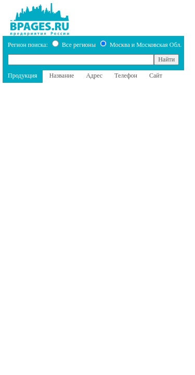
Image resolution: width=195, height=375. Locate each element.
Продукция (22, 75)
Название (61, 75)
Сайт (155, 75)
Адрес (94, 75)
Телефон (125, 75)
